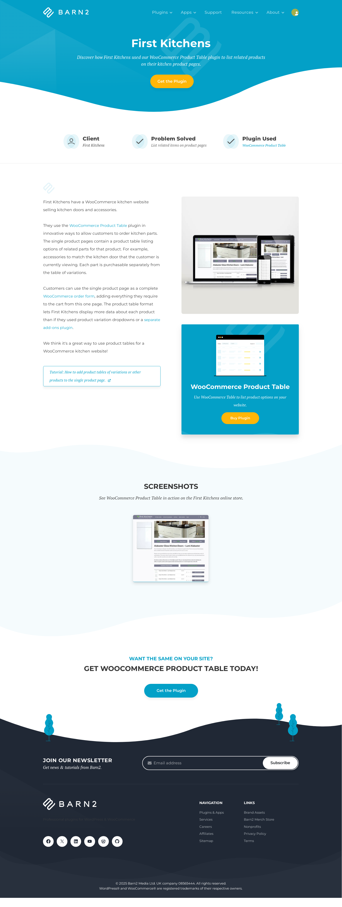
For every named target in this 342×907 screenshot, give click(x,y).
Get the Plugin (171, 81)
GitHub (120, 851)
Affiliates (206, 843)
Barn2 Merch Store (259, 829)
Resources (247, 12)
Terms (249, 850)
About (274, 12)
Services (205, 829)
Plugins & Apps (211, 822)
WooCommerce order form (69, 296)
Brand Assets (254, 822)
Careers (205, 836)
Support (219, 12)
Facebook (48, 851)
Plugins (170, 12)
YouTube (91, 851)
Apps (194, 12)
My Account (295, 12)
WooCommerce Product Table (264, 145)
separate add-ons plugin (67, 327)
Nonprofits (252, 836)
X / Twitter (63, 851)
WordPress (106, 851)
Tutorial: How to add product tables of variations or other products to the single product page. (98, 375)
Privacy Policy (255, 843)
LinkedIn (77, 851)
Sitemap (206, 850)
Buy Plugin (240, 427)
